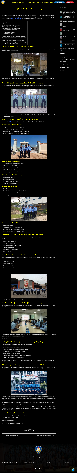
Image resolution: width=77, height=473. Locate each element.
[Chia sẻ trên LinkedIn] (33, 430)
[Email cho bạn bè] (29, 430)
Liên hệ (51, 2)
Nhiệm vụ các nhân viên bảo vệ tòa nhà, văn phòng (12, 28)
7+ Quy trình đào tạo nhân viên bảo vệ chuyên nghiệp (68, 17)
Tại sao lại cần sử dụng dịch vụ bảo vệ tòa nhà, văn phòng (13, 26)
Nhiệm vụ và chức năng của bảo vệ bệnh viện (68, 49)
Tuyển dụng (45, 2)
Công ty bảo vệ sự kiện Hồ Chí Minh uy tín (46, 435)
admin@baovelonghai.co (29, 462)
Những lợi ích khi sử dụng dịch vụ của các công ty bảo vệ (69, 12)
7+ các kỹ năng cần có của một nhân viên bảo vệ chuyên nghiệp (69, 25)
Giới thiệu (22, 2)
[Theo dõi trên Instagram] (37, 468)
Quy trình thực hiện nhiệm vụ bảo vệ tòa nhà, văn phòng (13, 39)
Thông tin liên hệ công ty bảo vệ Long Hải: (11, 43)
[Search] (75, 2)
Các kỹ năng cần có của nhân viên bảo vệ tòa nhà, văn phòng (14, 37)
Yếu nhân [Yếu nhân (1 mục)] (63, 70)
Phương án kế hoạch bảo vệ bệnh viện (69, 45)
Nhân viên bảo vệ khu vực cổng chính (10, 29)
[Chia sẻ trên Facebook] (25, 430)
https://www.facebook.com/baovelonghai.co (15, 423)
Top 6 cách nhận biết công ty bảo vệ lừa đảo (69, 29)
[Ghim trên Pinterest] (31, 430)
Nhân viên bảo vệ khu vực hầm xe (9, 34)
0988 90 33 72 (32, 463)
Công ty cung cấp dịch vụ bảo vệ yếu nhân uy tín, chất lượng (14, 42)
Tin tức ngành (36, 2)
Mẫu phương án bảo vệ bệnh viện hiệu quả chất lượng (69, 41)
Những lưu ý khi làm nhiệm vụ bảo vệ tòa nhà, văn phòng (13, 40)
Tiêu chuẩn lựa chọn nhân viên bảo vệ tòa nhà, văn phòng (13, 36)
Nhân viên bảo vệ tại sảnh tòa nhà (10, 30)
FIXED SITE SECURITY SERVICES (67, 59)
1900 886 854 (25, 463)
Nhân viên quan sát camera (8, 33)
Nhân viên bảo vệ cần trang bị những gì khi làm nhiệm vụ (69, 21)
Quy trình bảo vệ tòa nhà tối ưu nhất (10, 435)
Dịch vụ (28, 2)
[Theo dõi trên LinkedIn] (41, 468)
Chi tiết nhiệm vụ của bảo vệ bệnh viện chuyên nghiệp (69, 37)
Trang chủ (14, 2)
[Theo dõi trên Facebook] (35, 468)
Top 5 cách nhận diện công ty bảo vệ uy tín (69, 33)
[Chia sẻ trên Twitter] (27, 430)
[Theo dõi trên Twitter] (39, 468)
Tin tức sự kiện (63, 64)
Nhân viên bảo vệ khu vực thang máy (10, 32)
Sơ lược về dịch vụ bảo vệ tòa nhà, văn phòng (11, 25)
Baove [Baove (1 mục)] (60, 70)
